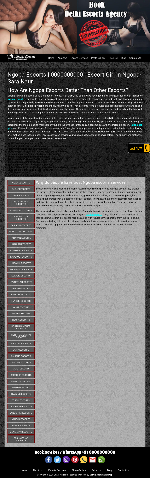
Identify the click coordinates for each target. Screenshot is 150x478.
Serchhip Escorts (21, 375)
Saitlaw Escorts (21, 362)
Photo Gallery (98, 58)
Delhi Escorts (96, 475)
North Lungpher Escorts (21, 327)
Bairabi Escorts (21, 189)
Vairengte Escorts (21, 406)
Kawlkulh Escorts (21, 257)
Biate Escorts (21, 195)
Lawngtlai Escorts (21, 282)
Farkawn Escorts (21, 238)
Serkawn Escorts (21, 381)
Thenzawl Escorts (21, 387)
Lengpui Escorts (21, 294)
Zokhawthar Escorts (21, 439)
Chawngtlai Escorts (21, 217)
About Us (62, 58)
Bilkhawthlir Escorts (21, 202)
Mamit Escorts (20, 307)
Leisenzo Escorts (21, 288)
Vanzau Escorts (21, 419)
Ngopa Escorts (21, 320)
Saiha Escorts (21, 350)
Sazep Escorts (21, 369)
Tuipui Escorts (21, 400)
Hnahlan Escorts (21, 244)
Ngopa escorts (15, 99)
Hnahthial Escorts (21, 250)
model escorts (94, 214)
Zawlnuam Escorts (21, 432)
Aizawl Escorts (21, 183)
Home (51, 58)
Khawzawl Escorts (21, 269)
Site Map (108, 475)
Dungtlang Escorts (21, 231)
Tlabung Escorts (21, 394)
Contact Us (135, 58)
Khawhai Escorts (21, 263)
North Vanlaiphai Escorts (21, 336)
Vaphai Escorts (21, 425)
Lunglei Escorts (21, 301)
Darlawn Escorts (21, 225)
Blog (123, 58)
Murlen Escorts (20, 313)
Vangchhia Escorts (21, 413)
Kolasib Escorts (21, 276)
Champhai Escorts (21, 210)
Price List (113, 58)
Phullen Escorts (21, 343)
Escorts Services (79, 58)
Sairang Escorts (21, 356)
